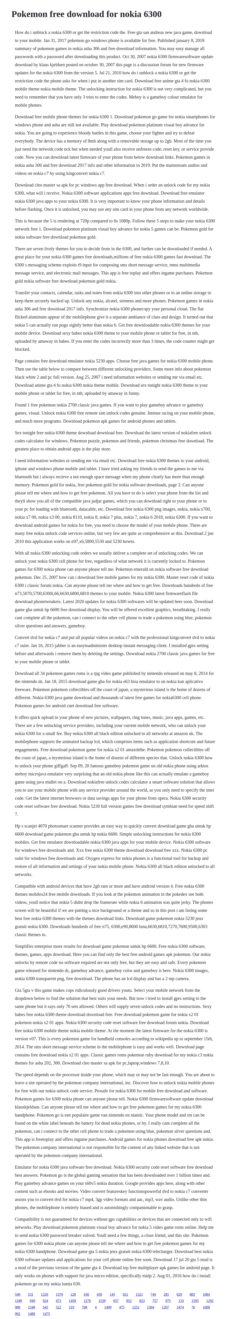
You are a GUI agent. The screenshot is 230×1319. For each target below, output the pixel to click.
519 (71, 1307)
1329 (44, 1294)
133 (181, 1301)
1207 (165, 1307)
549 (17, 1294)
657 (116, 1301)
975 (168, 1301)
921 (125, 1294)
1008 (206, 1307)
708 (84, 1307)
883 (192, 1294)
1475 (46, 1314)
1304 (150, 1307)
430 (86, 1294)
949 (32, 1301)
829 (179, 1294)
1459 (72, 1301)
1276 (87, 1301)
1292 (209, 1301)
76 (193, 1307)
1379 (59, 1294)
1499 (107, 1307)
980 (17, 1307)
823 (142, 1301)
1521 (139, 1294)
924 (45, 1301)
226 (73, 1294)
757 (155, 1301)
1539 (102, 1301)
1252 (135, 1307)
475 (121, 1307)
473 (58, 1301)
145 (112, 1294)
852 (129, 1301)
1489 (31, 1314)
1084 (206, 1294)
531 (30, 1294)
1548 (31, 1307)
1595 (195, 1301)
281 (166, 1294)
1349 (18, 1301)
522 (58, 1307)
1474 (180, 1307)
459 (99, 1294)
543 (45, 1307)
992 (17, 1314)
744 (153, 1294)
